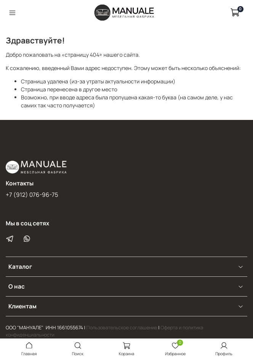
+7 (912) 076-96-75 (32, 195)
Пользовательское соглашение (121, 327)
